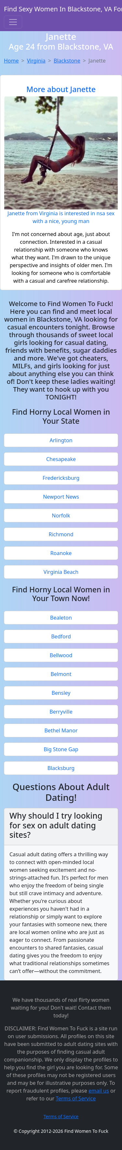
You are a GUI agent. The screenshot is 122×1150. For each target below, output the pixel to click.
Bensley (61, 692)
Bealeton (61, 617)
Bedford (61, 636)
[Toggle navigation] (13, 22)
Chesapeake (61, 459)
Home (11, 60)
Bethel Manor (60, 730)
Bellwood (61, 655)
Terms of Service (76, 1098)
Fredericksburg (61, 477)
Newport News (61, 496)
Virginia (36, 60)
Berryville (60, 711)
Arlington (60, 440)
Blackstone (67, 60)
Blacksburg (61, 768)
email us (98, 1090)
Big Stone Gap (61, 749)
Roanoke (61, 553)
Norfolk (61, 515)
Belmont (61, 674)
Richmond (60, 534)
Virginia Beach (61, 571)
